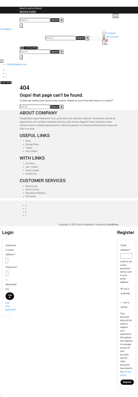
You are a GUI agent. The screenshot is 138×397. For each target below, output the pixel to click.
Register (127, 382)
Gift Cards (30, 196)
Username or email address (11, 250)
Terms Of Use (32, 189)
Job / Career (31, 167)
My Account (31, 186)
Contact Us (31, 173)
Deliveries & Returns (35, 193)
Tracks (28, 147)
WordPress (112, 224)
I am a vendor (125, 304)
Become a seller (28, 11)
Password (11, 267)
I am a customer (125, 291)
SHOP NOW (6, 82)
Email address (126, 247)
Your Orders (31, 151)
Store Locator (32, 170)
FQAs (28, 141)
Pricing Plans (32, 144)
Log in (10, 296)
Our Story (30, 163)
